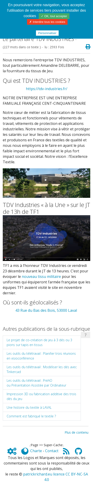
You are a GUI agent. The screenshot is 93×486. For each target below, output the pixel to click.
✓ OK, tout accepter (54, 16)
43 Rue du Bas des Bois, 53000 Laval (46, 310)
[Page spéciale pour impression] (86, 46)
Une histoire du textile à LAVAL (29, 407)
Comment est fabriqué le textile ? (31, 416)
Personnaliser (47, 33)
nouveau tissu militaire (41, 276)
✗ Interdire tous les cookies (47, 22)
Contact (51, 450)
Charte (36, 450)
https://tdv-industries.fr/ (46, 88)
